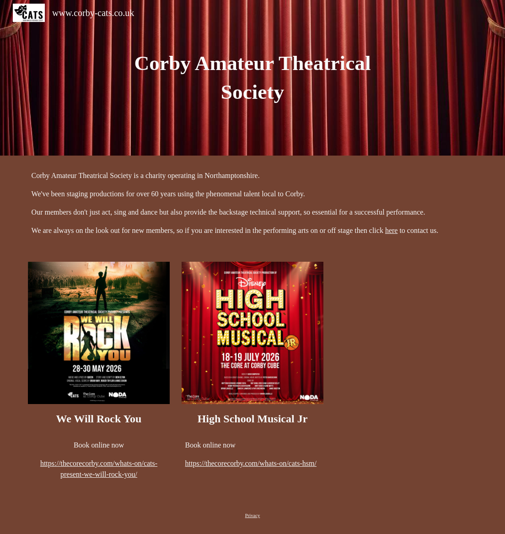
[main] (253, 77)
